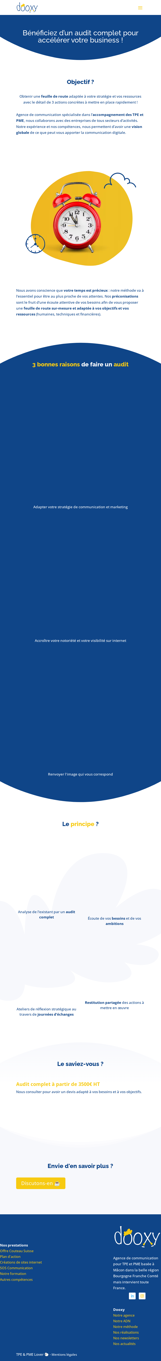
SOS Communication (16, 1268)
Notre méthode (125, 1326)
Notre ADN (121, 1321)
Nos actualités (124, 1344)
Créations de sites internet (21, 1262)
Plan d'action (10, 1256)
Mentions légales (64, 1354)
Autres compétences (16, 1279)
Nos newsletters (126, 1338)
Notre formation (13, 1274)
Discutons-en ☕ (40, 1183)
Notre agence (124, 1315)
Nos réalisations (126, 1332)
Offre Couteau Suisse (17, 1251)
